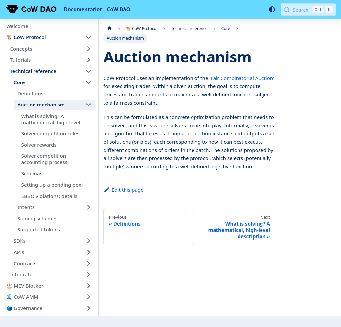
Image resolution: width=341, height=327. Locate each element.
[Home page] (109, 29)
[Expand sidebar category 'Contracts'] (88, 263)
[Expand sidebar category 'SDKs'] (88, 241)
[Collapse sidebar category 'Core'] (88, 82)
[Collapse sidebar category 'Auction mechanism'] (88, 105)
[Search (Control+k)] (308, 9)
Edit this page (123, 189)
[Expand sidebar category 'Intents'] (88, 207)
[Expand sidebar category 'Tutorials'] (88, 60)
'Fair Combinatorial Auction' (241, 78)
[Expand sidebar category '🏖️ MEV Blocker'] (88, 286)
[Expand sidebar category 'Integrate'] (88, 274)
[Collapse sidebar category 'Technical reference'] (88, 71)
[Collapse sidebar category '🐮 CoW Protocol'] (88, 37)
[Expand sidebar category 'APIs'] (88, 252)
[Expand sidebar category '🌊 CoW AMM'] (88, 297)
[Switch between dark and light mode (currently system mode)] (272, 9)
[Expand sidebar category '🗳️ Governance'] (88, 308)
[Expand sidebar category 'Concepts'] (88, 49)
